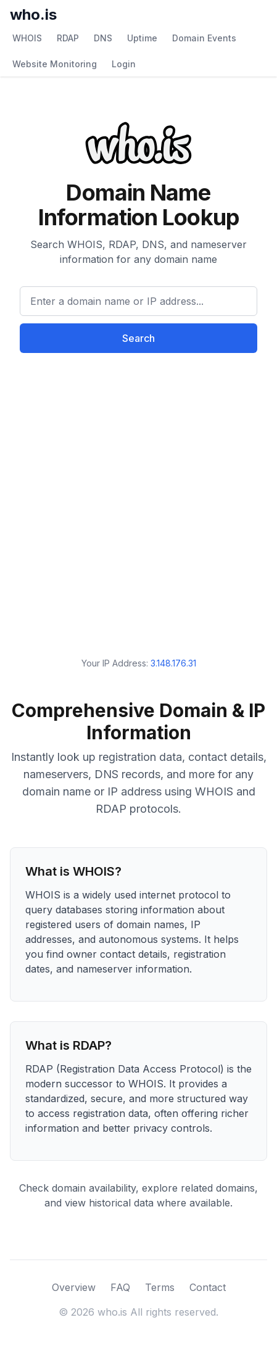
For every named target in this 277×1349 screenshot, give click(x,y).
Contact (207, 1287)
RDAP (68, 38)
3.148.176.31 (173, 663)
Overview (74, 1287)
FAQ (120, 1287)
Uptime (142, 38)
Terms (160, 1287)
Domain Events (204, 38)
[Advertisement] (138, 495)
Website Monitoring (54, 64)
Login (124, 64)
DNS (103, 38)
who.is (33, 14)
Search (138, 338)
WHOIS (27, 38)
